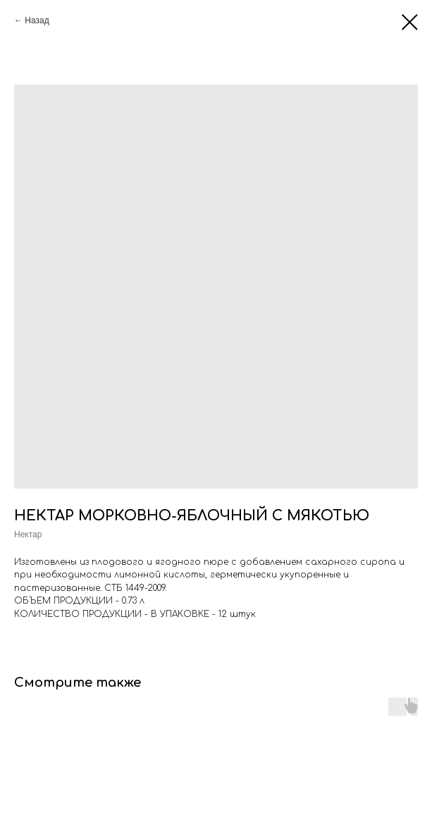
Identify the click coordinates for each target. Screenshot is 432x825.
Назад (37, 20)
